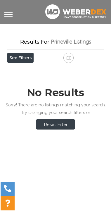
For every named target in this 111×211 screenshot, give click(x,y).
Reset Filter (55, 154)
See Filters (20, 57)
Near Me (34, 70)
